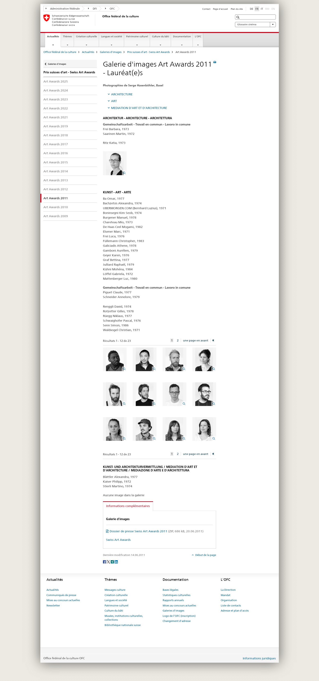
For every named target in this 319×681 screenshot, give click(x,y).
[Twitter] (109, 561)
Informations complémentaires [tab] (128, 506)
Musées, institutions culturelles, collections (124, 618)
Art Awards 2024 (55, 90)
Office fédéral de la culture (59, 52)
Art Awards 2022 (55, 108)
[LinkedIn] (116, 561)
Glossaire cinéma (255, 24)
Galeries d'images (110, 52)
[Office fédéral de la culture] (101, 20)
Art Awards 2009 (55, 216)
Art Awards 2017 (55, 144)
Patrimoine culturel (137, 36)
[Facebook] (105, 561)
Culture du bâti (160, 36)
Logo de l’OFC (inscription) (179, 615)
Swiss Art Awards (118, 540)
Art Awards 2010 (55, 207)
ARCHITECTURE (121, 94)
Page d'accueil (220, 9)
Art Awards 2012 (55, 189)
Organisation (229, 600)
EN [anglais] (274, 8)
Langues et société (111, 36)
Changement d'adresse (177, 621)
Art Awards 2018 (55, 135)
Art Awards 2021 (55, 117)
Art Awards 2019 (55, 126)
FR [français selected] (256, 8)
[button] (238, 17)
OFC (110, 8)
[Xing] (113, 561)
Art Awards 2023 (55, 99)
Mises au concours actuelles (63, 600)
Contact (206, 9)
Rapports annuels (173, 600)
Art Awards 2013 (55, 180)
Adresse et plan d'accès (235, 610)
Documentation (182, 36)
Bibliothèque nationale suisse (123, 625)
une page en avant (195, 340)
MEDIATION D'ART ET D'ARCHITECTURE (139, 108)
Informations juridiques (259, 658)
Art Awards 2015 (55, 162)
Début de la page (205, 555)
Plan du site (237, 9)
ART (114, 101)
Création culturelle (86, 36)
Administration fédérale (63, 8)
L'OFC (198, 36)
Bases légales (170, 589)
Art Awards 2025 (55, 81)
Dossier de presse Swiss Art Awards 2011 (156, 531)
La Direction (228, 589)
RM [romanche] (267, 8)
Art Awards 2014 (55, 171)
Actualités (54, 38)
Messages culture (115, 589)
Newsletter (53, 605)
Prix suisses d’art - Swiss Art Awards (148, 52)
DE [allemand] (251, 8)
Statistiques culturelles (176, 595)
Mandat (225, 595)
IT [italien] (262, 8)
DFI (92, 8)
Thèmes (67, 36)
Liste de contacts (231, 605)
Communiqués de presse (61, 595)
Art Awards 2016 (55, 153)
